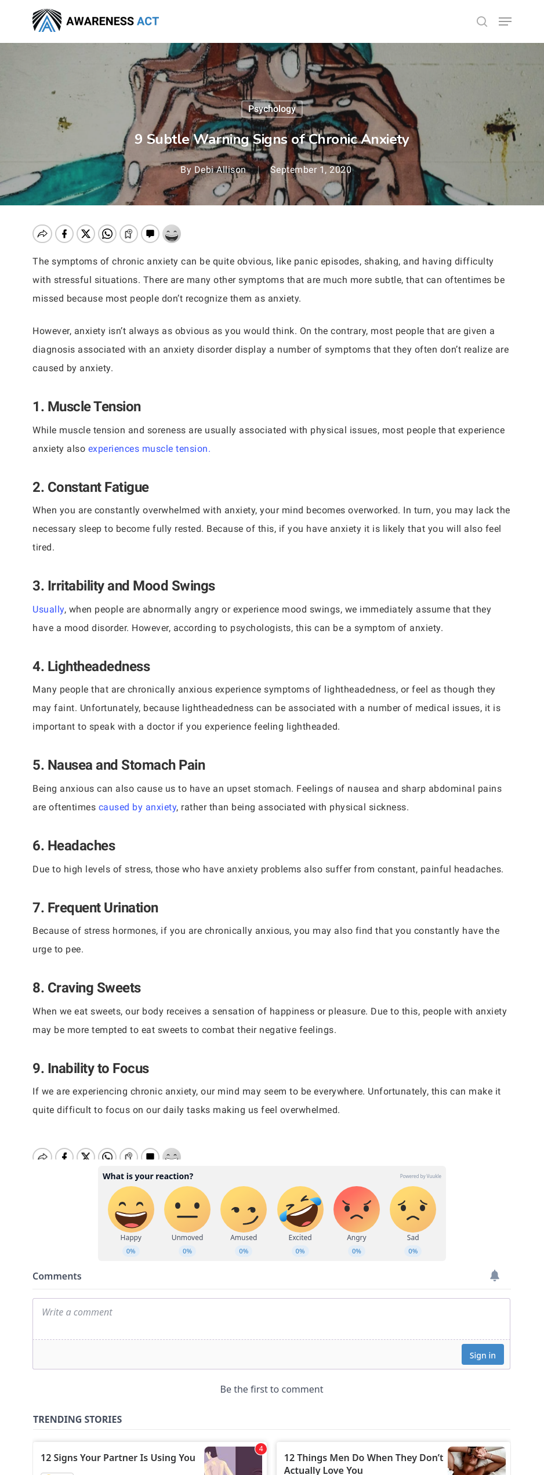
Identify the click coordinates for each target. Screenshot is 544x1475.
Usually (48, 609)
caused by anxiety (138, 807)
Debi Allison (220, 169)
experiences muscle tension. (150, 448)
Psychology (272, 108)
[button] (505, 21)
